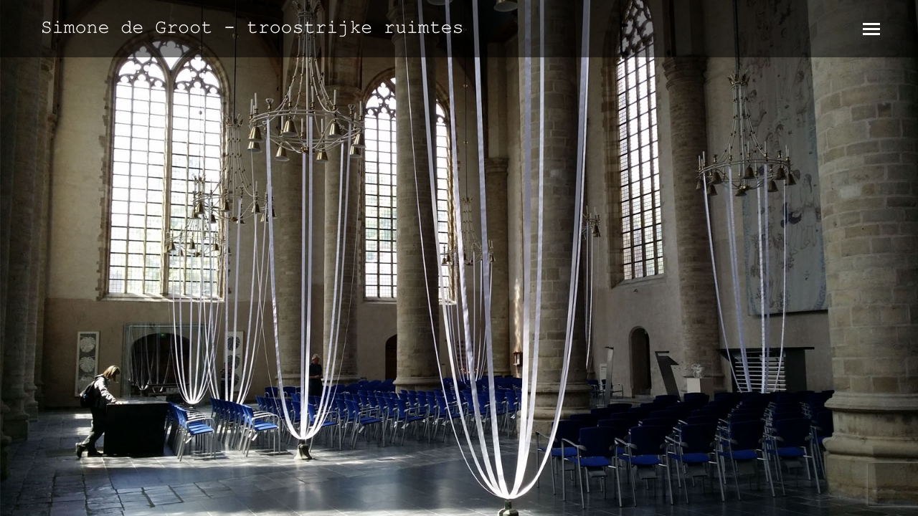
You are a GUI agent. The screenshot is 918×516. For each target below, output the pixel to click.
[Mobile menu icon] (871, 29)
